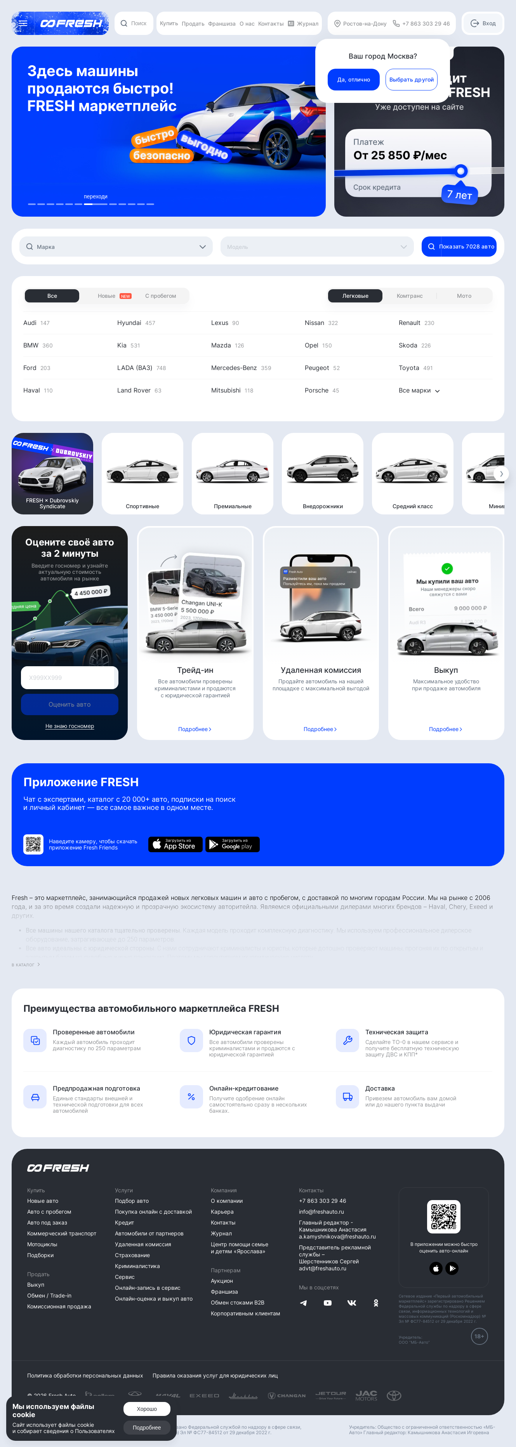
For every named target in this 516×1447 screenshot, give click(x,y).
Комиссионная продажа (59, 1306)
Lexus (225, 323)
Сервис (125, 1276)
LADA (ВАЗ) (141, 368)
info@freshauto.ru (321, 1211)
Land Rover (139, 390)
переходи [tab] (41, 196)
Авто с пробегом (49, 1211)
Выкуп (35, 1284)
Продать (193, 23)
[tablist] (91, 199)
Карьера (222, 1211)
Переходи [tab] (50, 196)
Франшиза (222, 23)
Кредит (124, 1222)
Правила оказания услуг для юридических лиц (215, 1375)
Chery (457, 906)
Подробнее (193, 729)
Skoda (415, 345)
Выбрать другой (411, 79)
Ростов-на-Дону (360, 23)
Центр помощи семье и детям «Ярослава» (239, 1247)
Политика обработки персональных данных (85, 1375)
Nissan (321, 323)
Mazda (227, 345)
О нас (247, 23)
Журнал (302, 23)
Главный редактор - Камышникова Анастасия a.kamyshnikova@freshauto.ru (337, 1229)
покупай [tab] (141, 196)
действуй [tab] (122, 196)
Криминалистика (137, 1266)
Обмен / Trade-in (49, 1295)
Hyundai (136, 323)
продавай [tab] (32, 196)
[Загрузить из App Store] (175, 844)
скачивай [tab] (132, 196)
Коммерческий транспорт (61, 1233)
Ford (36, 368)
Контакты (271, 23)
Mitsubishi (232, 390)
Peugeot (322, 368)
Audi (36, 323)
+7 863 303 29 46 (322, 1200)
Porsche (322, 390)
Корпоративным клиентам (245, 1313)
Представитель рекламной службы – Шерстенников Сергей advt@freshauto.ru (335, 1258)
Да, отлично (353, 79)
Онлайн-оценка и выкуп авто (154, 1298)
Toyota (416, 368)
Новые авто (42, 1200)
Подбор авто (132, 1200)
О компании (227, 1200)
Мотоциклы (42, 1244)
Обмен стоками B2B (237, 1302)
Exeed (478, 906)
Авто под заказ (47, 1222)
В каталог (23, 964)
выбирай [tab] (69, 196)
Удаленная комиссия (143, 1244)
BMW (38, 345)
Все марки (419, 390)
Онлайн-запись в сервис (148, 1287)
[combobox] (134, 23)
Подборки (40, 1255)
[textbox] (121, 247)
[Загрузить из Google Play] (232, 844)
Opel (318, 345)
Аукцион (222, 1280)
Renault (416, 323)
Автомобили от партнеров (149, 1233)
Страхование (132, 1255)
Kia (128, 345)
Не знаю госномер (69, 726)
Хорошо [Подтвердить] (147, 1409)
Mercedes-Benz (241, 368)
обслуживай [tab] (150, 196)
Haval (38, 390)
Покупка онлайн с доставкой (153, 1211)
